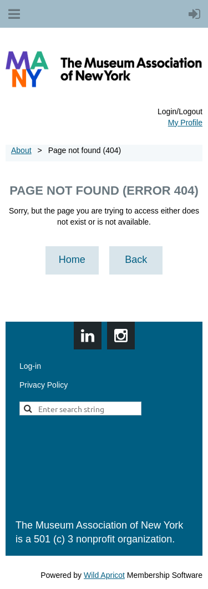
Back (136, 259)
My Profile (185, 122)
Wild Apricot (104, 575)
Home (72, 259)
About (21, 150)
